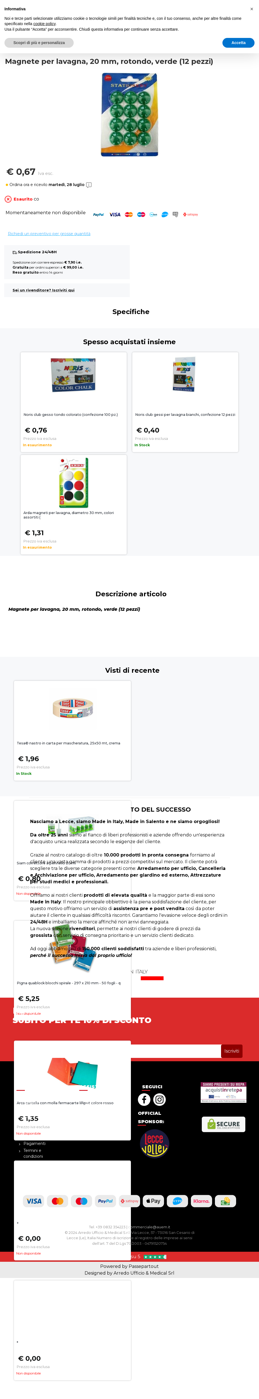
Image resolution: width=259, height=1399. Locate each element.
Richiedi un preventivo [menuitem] (97, 1106)
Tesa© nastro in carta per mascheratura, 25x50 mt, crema (68, 743)
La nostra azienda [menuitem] (32, 1099)
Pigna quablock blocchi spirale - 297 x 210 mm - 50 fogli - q (69, 983)
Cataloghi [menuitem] (32, 1136)
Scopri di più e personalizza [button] (39, 1388)
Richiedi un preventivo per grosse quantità (49, 233)
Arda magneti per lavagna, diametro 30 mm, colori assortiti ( (68, 515)
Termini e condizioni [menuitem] (33, 1153)
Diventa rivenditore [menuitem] (33, 1126)
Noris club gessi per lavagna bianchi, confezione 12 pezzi (185, 415)
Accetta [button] (238, 1388)
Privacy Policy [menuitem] (37, 1163)
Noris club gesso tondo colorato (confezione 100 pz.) (70, 415)
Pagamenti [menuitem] (34, 1143)
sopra (129, 4)
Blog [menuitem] (28, 1109)
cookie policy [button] (44, 1369)
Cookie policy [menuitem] (99, 1130)
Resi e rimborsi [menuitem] (100, 1116)
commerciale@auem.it (149, 1227)
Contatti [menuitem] (31, 1116)
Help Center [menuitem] (98, 1096)
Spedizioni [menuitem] (96, 1123)
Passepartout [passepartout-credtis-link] (144, 1266)
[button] (228, 17)
